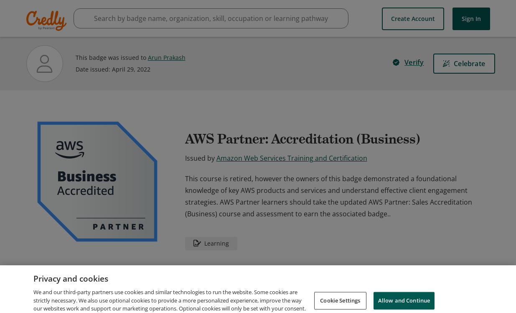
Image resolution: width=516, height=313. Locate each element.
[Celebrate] (464, 64)
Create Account (413, 19)
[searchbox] (211, 18)
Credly (47, 20)
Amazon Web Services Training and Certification (291, 158)
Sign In (471, 19)
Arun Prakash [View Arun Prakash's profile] (167, 58)
